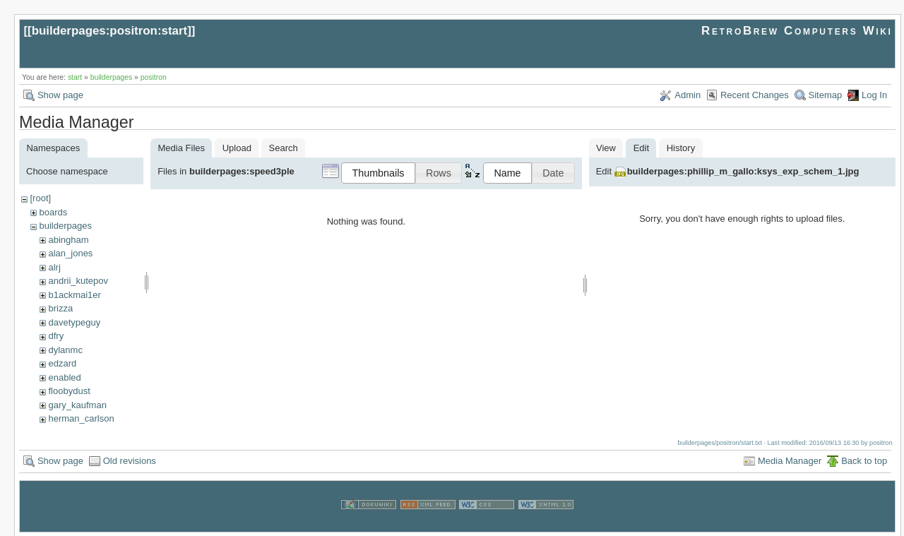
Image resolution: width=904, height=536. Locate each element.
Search (283, 148)
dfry (56, 335)
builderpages (111, 77)
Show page (60, 95)
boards (53, 212)
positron (154, 77)
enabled (64, 377)
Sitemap (826, 95)
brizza (60, 308)
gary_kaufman (77, 405)
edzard (62, 363)
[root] (40, 198)
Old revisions (129, 459)
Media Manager (789, 459)
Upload (236, 148)
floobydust (69, 391)
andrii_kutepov (78, 280)
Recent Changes (754, 95)
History (681, 148)
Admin (687, 95)
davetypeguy (74, 322)
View (606, 148)
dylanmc (65, 350)
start (75, 77)
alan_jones (70, 253)
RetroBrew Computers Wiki (797, 30)
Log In (874, 95)
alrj (54, 267)
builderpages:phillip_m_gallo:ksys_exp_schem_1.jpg (743, 171)
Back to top (864, 459)
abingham (68, 239)
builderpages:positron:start (110, 30)
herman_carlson (81, 418)
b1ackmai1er (74, 295)
